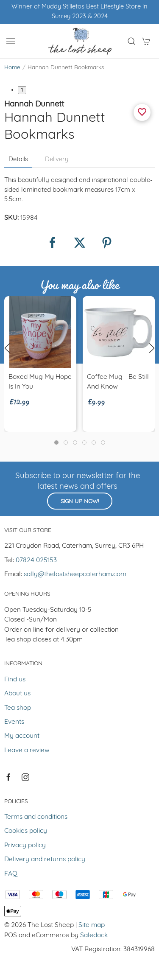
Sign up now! (80, 501)
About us (17, 693)
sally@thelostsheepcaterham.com (75, 574)
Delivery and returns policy (44, 859)
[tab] (56, 442)
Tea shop (17, 708)
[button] (10, 41)
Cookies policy (25, 831)
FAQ (10, 874)
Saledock (94, 935)
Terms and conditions (35, 817)
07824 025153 (36, 560)
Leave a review (27, 750)
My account (21, 736)
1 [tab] (22, 90)
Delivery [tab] (56, 160)
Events (14, 722)
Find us (14, 679)
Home (12, 67)
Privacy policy (25, 845)
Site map (91, 925)
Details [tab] (18, 160)
